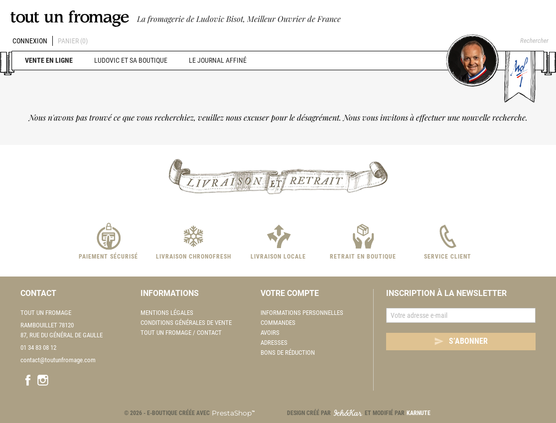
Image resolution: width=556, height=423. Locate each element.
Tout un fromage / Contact (181, 332)
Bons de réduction (288, 352)
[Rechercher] (524, 41)
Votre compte (290, 293)
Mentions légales (166, 312)
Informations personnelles (302, 312)
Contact (38, 293)
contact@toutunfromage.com (58, 360)
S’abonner (461, 341)
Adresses (274, 342)
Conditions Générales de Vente (186, 322)
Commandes (278, 322)
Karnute (418, 413)
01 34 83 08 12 (38, 347)
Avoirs (270, 332)
